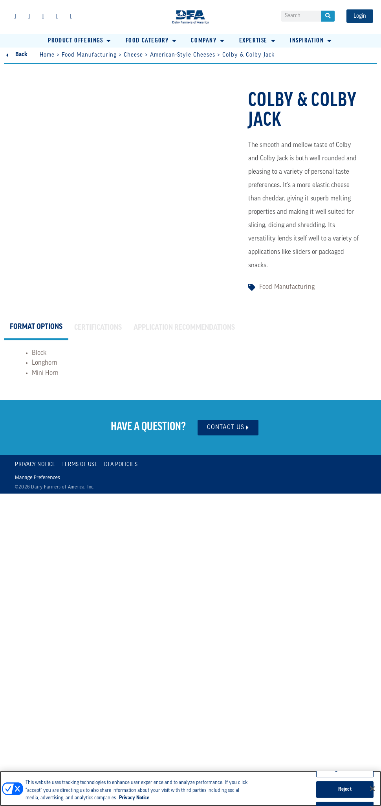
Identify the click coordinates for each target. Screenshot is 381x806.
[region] (190, 788)
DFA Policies (120, 465)
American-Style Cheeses (182, 55)
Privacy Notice (35, 465)
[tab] (36, 328)
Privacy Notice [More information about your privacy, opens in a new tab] (134, 797)
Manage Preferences (37, 477)
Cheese (133, 55)
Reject (345, 789)
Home (47, 55)
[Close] (372, 788)
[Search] (328, 16)
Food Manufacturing (89, 55)
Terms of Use (80, 465)
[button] (80, 41)
